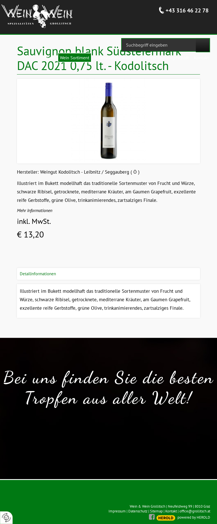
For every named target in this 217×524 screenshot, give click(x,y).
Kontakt (171, 511)
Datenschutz (137, 511)
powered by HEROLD (193, 517)
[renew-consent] (6, 517)
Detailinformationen (38, 273)
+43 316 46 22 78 (187, 10)
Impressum (117, 511)
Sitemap (156, 511)
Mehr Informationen (34, 210)
